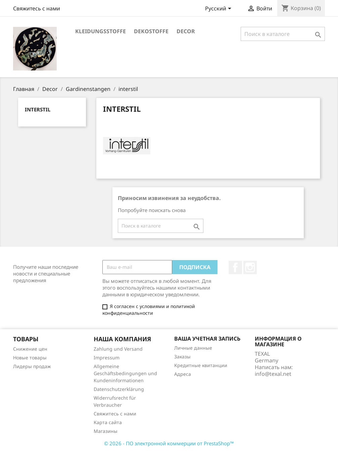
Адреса (182, 374)
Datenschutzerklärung (119, 389)
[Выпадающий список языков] (219, 9)
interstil (37, 109)
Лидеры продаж (32, 366)
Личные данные (193, 348)
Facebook (235, 267)
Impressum (106, 357)
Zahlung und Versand (118, 349)
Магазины (105, 431)
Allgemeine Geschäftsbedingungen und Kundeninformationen (125, 373)
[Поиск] (283, 34)
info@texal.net (273, 374)
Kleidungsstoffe (100, 31)
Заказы (182, 356)
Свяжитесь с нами (36, 8)
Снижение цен (30, 349)
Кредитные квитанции (200, 365)
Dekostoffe (151, 31)
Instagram (250, 267)
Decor (186, 31)
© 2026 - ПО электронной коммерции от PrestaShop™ (169, 443)
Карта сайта (108, 422)
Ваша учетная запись (207, 338)
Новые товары (30, 357)
